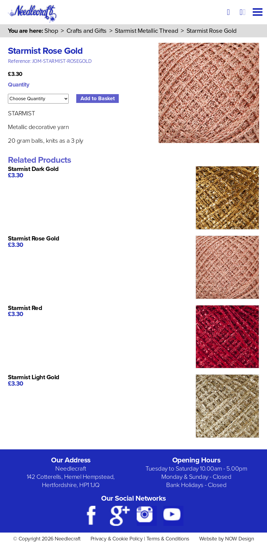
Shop (51, 31)
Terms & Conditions (167, 539)
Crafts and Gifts (87, 31)
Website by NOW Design (226, 539)
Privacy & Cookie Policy (117, 539)
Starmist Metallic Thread (146, 31)
